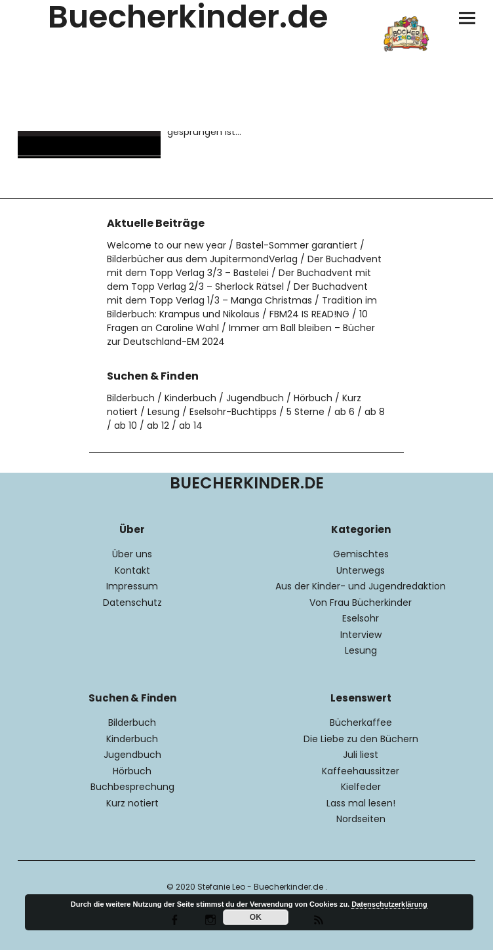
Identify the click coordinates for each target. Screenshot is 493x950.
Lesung (164, 411)
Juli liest (360, 754)
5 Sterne (305, 411)
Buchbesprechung (132, 786)
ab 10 (125, 425)
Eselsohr (360, 618)
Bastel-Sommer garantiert (296, 245)
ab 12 (158, 425)
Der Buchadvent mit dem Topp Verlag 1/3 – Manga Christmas (237, 293)
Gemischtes (361, 554)
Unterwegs (360, 570)
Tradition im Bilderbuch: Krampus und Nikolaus (242, 307)
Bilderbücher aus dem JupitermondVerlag (202, 259)
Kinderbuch (190, 398)
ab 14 (191, 425)
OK (256, 917)
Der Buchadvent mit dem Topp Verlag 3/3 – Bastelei (244, 265)
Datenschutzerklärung (389, 904)
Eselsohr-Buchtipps (233, 411)
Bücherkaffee (361, 722)
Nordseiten (360, 818)
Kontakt (132, 570)
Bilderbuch (131, 398)
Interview (361, 634)
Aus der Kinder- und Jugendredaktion (360, 586)
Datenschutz (132, 602)
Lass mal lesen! (360, 803)
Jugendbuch (255, 398)
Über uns (132, 554)
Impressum (132, 586)
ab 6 (344, 411)
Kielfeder (361, 786)
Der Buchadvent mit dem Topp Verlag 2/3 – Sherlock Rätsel (239, 279)
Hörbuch (313, 398)
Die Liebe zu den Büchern (361, 738)
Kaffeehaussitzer (360, 771)
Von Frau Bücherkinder (360, 602)
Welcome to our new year (166, 245)
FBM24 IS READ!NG (309, 314)
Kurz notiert (132, 803)
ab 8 (375, 411)
